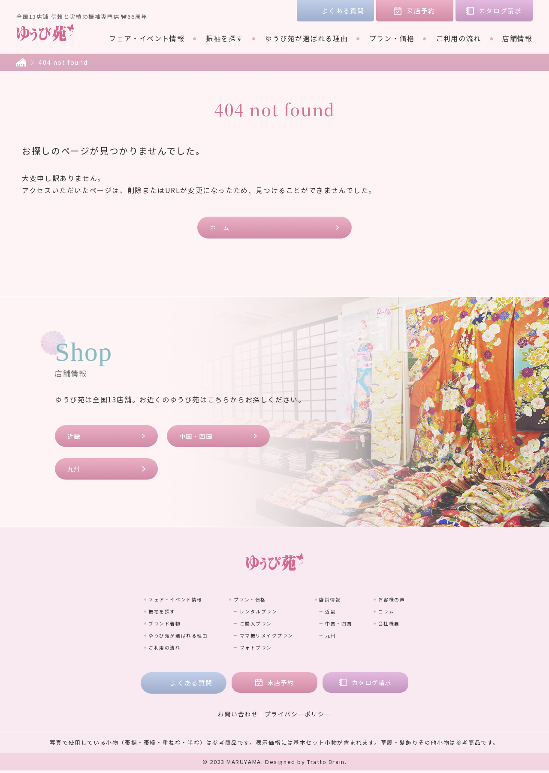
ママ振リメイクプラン (267, 637)
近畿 (75, 437)
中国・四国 (197, 437)
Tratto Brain (326, 764)
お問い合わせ (237, 716)
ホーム (221, 227)
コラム (419, 613)
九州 (75, 470)
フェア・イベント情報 (146, 38)
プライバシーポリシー (298, 716)
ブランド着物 (133, 625)
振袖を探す (225, 38)
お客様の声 (427, 601)
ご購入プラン (252, 625)
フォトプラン (252, 649)
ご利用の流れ (458, 38)
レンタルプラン (256, 613)
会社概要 (423, 625)
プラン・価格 (392, 38)
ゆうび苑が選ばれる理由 (306, 38)
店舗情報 (517, 38)
